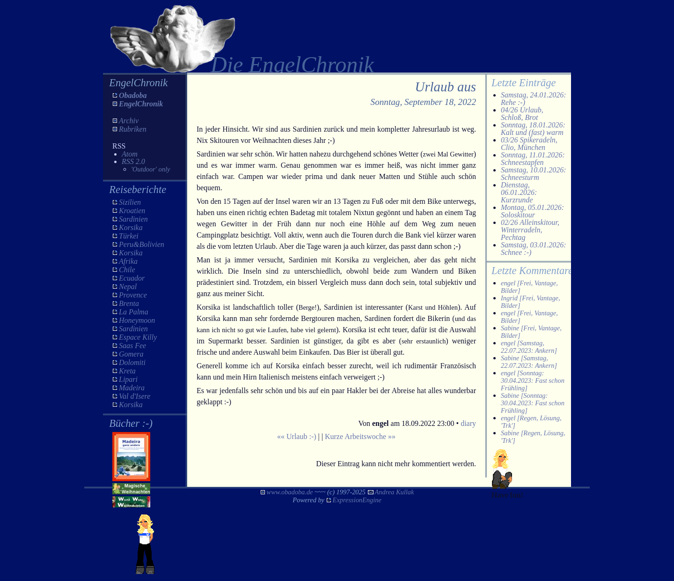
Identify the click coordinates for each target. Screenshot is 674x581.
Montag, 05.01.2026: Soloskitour (532, 211)
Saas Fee (132, 346)
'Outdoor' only (150, 169)
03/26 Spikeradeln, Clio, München (529, 143)
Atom (130, 154)
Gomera (131, 354)
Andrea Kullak (394, 492)
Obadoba (133, 95)
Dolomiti (132, 362)
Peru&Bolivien (141, 244)
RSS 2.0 (133, 161)
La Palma (133, 312)
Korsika (131, 227)
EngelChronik (141, 104)
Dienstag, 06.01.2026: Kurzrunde (519, 192)
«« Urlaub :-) (296, 436)
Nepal (128, 286)
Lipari (128, 379)
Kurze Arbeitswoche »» (360, 436)
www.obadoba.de (290, 492)
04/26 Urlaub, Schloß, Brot (522, 113)
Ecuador (132, 278)
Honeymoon (137, 320)
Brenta (129, 303)
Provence (133, 295)
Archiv (129, 121)
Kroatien (132, 211)
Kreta (127, 371)
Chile (127, 270)
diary (468, 423)
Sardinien (133, 219)
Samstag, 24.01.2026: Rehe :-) (533, 98)
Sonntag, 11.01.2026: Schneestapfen (533, 158)
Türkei (129, 236)
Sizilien (130, 202)
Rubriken (133, 129)
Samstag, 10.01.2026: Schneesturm (533, 173)
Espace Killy (138, 337)
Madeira (132, 388)
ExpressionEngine (357, 500)
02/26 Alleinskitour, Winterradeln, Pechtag (530, 229)
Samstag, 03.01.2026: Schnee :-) (533, 248)
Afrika (128, 261)
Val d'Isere (134, 396)
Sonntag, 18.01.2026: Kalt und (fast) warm (533, 128)
